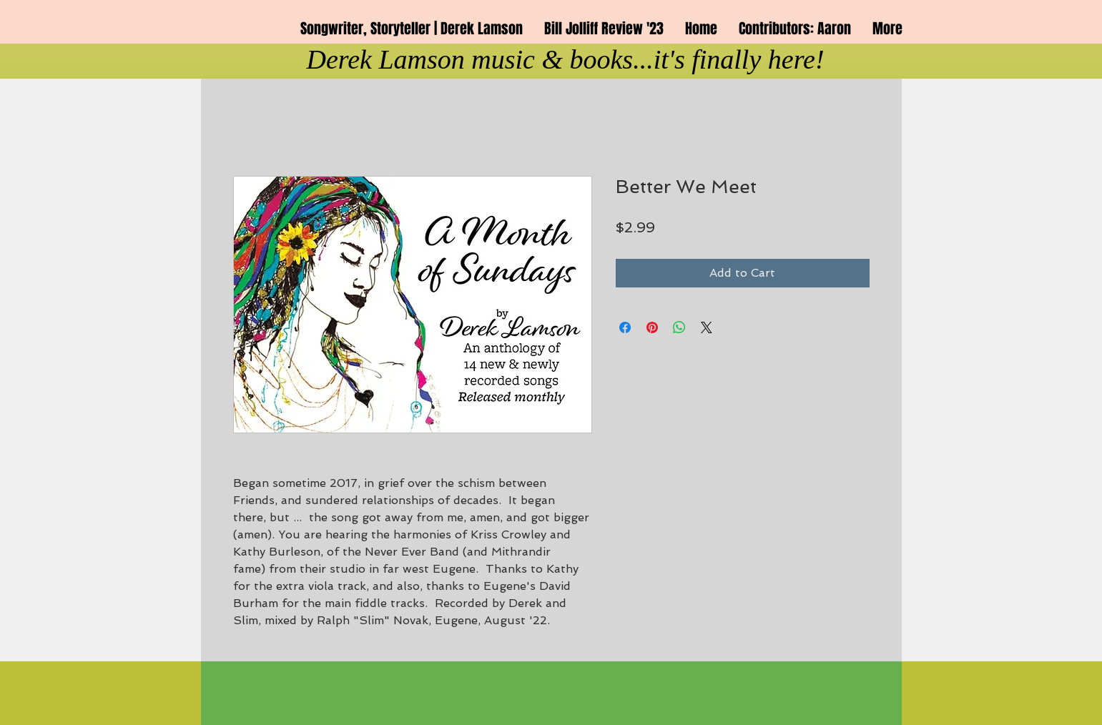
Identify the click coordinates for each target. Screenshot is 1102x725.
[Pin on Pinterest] (652, 327)
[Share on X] (706, 327)
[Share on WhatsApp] (679, 327)
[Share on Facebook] (625, 327)
